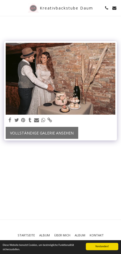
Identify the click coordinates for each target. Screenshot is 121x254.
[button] (6, 7)
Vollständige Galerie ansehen (42, 133)
